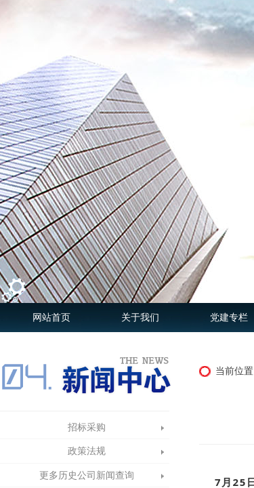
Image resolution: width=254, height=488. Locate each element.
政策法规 (87, 451)
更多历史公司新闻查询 (86, 475)
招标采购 (87, 427)
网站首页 (51, 317)
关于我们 (140, 317)
